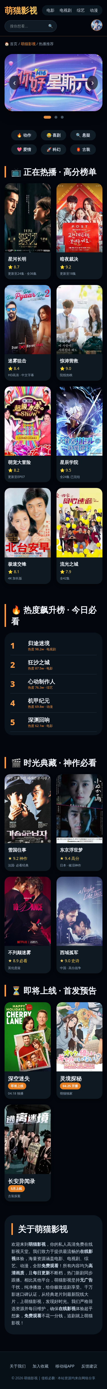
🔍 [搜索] (50, 26)
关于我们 (18, 1366)
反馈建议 (89, 1366)
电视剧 (66, 10)
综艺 (81, 10)
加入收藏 (41, 1366)
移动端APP (64, 1366)
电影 (50, 10)
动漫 (94, 10)
